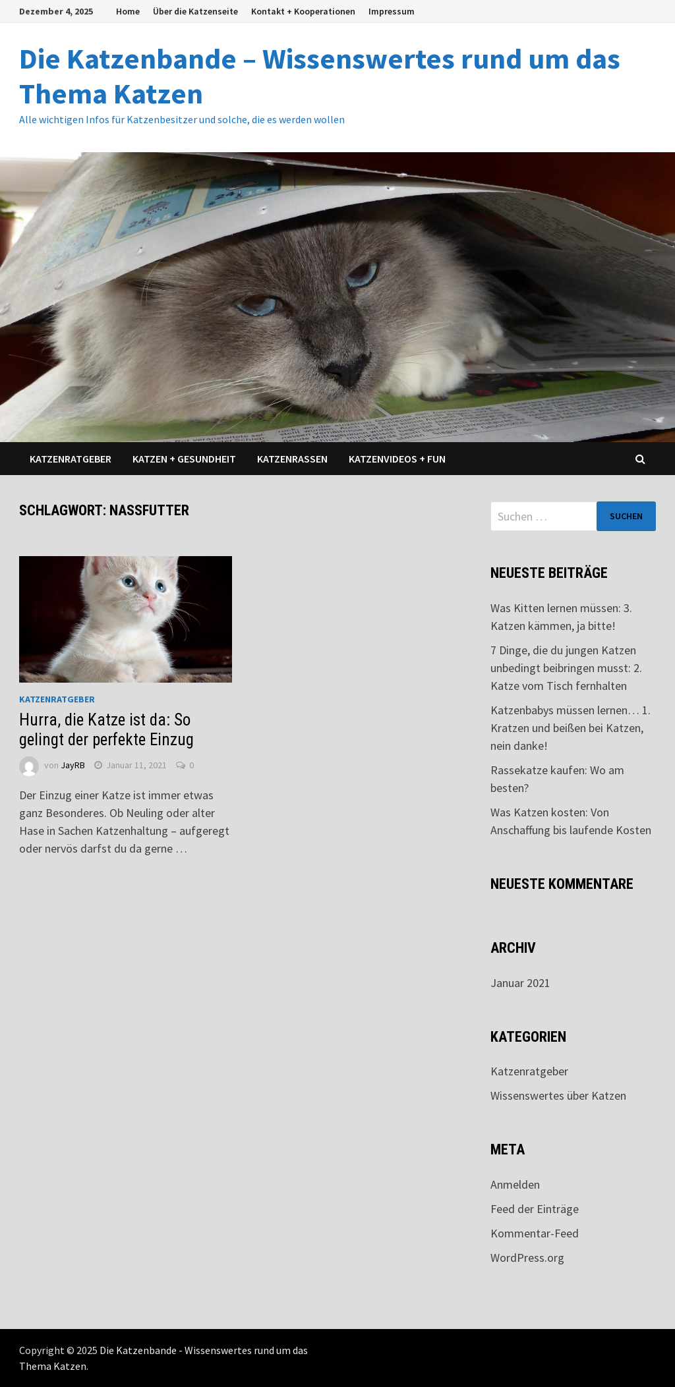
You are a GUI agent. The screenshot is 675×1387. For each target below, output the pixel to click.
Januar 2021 (520, 982)
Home (128, 11)
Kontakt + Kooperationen (303, 11)
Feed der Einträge (534, 1208)
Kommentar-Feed (534, 1233)
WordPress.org (527, 1257)
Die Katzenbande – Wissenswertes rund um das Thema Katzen (319, 75)
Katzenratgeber (70, 458)
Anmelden (515, 1184)
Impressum (391, 11)
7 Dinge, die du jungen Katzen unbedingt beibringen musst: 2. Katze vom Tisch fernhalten (566, 667)
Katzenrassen (292, 458)
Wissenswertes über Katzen (558, 1095)
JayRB (73, 765)
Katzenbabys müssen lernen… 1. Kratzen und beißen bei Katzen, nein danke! (570, 727)
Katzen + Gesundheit (184, 458)
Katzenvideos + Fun (397, 458)
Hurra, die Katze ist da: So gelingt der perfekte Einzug (106, 729)
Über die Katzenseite (195, 11)
